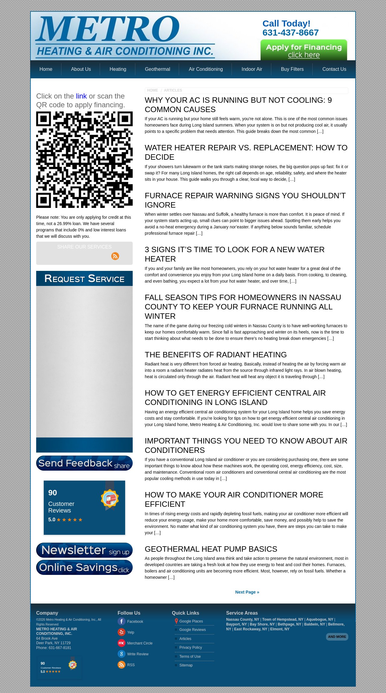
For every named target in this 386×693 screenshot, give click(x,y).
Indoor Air (252, 69)
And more (337, 636)
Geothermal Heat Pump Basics (211, 548)
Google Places (191, 621)
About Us (81, 69)
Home (46, 69)
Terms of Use (190, 656)
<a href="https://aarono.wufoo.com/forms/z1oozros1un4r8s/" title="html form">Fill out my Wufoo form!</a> (84, 361)
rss (115, 252)
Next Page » (247, 592)
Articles (173, 90)
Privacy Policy (190, 647)
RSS (131, 665)
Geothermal (157, 69)
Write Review (137, 654)
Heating (118, 69)
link (81, 96)
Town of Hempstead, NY (282, 619)
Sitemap (186, 665)
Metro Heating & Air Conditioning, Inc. (56, 631)
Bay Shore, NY (262, 624)
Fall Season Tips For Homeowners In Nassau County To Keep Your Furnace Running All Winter (243, 307)
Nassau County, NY (242, 619)
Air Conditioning (206, 69)
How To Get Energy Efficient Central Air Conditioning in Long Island (235, 397)
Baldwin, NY (314, 624)
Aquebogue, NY (319, 619)
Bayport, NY (236, 624)
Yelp (130, 632)
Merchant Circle (140, 643)
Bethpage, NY (289, 624)
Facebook (135, 621)
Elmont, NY (280, 629)
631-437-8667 (291, 32)
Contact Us (334, 69)
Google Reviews (192, 630)
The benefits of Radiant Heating (216, 354)
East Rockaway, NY (250, 629)
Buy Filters (292, 69)
